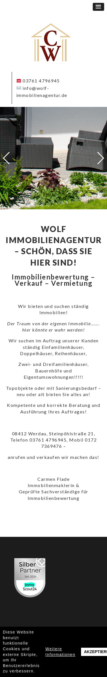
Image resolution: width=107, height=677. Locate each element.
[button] (98, 7)
